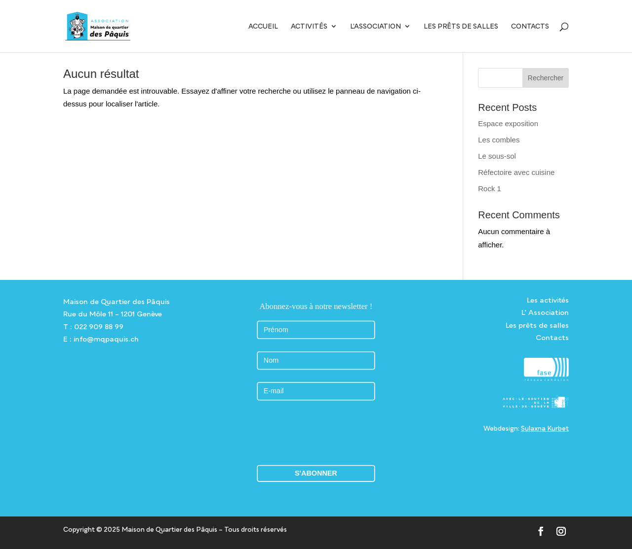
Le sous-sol (497, 156)
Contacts (530, 26)
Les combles (498, 140)
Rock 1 (489, 188)
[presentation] (319, 432)
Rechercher (545, 78)
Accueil (263, 26)
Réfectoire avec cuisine (516, 172)
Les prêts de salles (461, 26)
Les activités (548, 300)
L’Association (375, 26)
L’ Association (545, 312)
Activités (309, 26)
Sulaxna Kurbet (545, 428)
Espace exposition (508, 123)
